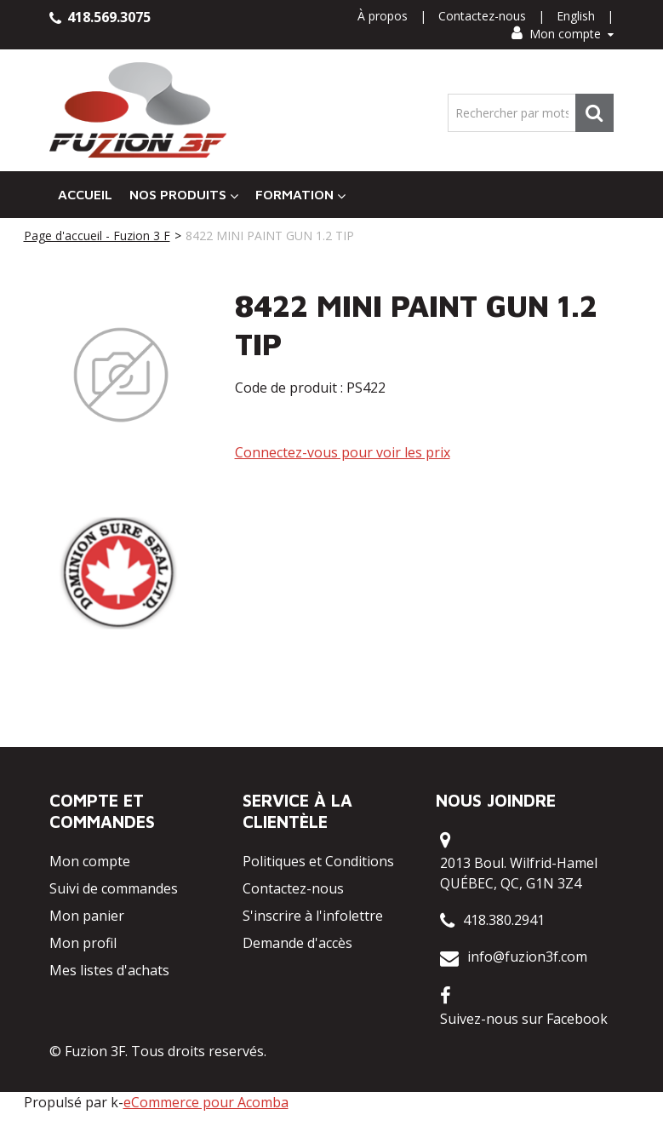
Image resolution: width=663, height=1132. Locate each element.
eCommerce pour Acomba (206, 1102)
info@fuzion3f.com (527, 956)
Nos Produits (183, 195)
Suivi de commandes (113, 888)
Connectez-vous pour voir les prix (342, 452)
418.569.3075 (100, 17)
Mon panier (86, 915)
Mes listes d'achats (109, 970)
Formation (300, 195)
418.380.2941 (504, 920)
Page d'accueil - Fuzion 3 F (97, 235)
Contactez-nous (482, 16)
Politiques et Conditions (318, 861)
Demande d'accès (297, 943)
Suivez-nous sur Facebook (524, 1018)
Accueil (85, 194)
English (576, 16)
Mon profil (83, 943)
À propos (382, 16)
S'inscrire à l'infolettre (313, 915)
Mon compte (563, 34)
